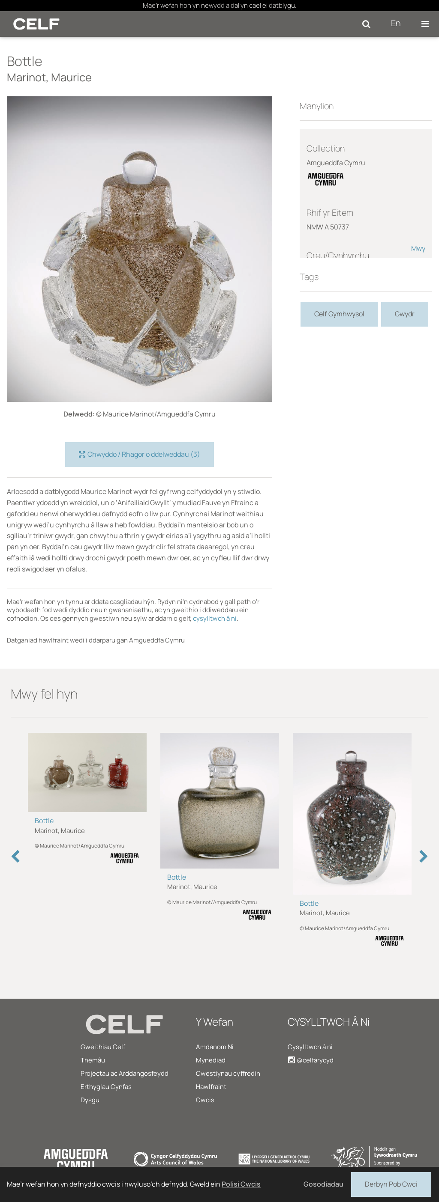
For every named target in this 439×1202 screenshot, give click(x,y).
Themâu (93, 1060)
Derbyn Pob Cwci (391, 1183)
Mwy (418, 248)
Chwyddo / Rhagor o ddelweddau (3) (139, 454)
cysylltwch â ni (215, 618)
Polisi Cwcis (241, 1184)
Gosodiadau (323, 1184)
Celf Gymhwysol (339, 313)
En (396, 23)
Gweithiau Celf (103, 1046)
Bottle (44, 820)
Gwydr (405, 313)
